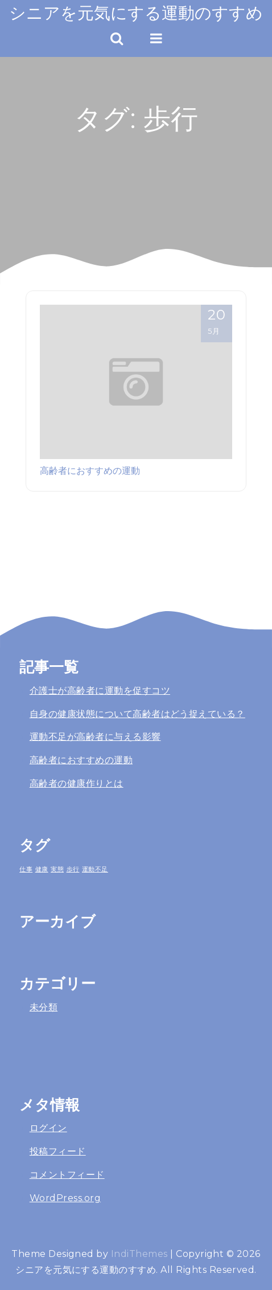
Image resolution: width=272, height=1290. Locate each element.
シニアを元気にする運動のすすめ (136, 13)
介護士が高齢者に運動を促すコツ (100, 690)
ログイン (48, 1128)
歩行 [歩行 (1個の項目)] (73, 869)
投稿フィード (58, 1151)
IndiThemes (139, 1253)
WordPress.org (65, 1198)
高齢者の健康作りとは (76, 783)
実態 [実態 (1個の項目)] (57, 869)
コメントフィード (67, 1174)
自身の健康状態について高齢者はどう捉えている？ (137, 714)
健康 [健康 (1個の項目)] (41, 869)
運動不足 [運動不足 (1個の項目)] (95, 869)
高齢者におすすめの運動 (90, 470)
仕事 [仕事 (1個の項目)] (25, 869)
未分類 (43, 1007)
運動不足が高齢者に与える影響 (95, 736)
